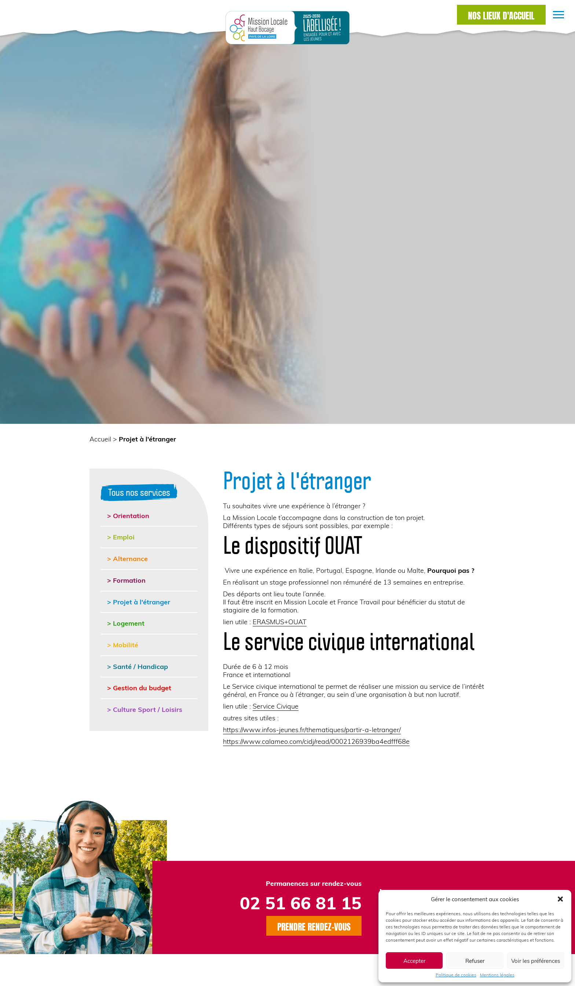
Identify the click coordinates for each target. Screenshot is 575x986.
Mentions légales (497, 974)
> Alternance (127, 558)
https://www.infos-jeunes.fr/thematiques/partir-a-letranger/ (312, 729)
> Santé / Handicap (137, 666)
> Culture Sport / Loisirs (144, 709)
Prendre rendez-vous (314, 926)
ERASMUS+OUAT (280, 621)
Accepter (414, 960)
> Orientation (128, 515)
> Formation (126, 580)
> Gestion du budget (139, 687)
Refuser (474, 960)
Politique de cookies (456, 974)
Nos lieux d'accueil (501, 14)
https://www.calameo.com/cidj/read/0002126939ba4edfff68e (316, 741)
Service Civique (276, 705)
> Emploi (121, 536)
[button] (560, 899)
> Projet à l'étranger (138, 601)
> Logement (125, 622)
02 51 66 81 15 (301, 902)
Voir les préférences (535, 960)
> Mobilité (122, 644)
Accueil (100, 438)
